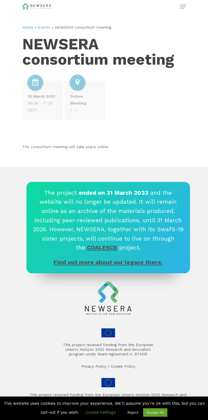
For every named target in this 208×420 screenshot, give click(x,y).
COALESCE (102, 247)
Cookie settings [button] (101, 412)
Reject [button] (132, 412)
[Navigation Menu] (183, 6)
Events (44, 27)
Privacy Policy (93, 366)
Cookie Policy (123, 366)
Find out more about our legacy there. (108, 262)
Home (27, 27)
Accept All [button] (155, 412)
